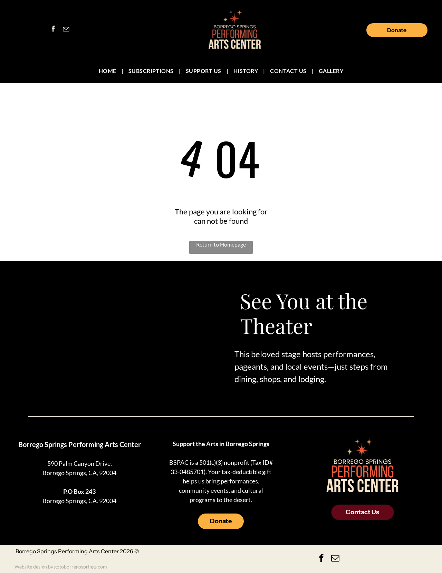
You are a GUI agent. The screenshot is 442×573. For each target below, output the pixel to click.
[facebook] (53, 30)
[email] (335, 559)
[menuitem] (108, 71)
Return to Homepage (221, 244)
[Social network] (65, 30)
